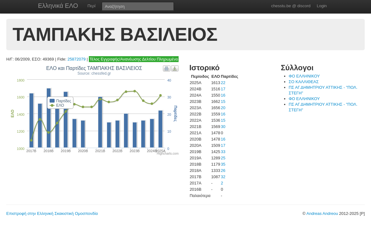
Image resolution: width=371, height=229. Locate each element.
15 (223, 101)
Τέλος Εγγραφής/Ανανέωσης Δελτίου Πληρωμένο (133, 59)
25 (223, 158)
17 (223, 89)
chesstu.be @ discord (290, 5)
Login (322, 5)
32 (223, 176)
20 (223, 107)
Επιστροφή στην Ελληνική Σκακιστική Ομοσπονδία (52, 213)
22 (223, 82)
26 (223, 170)
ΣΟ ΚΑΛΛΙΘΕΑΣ (304, 81)
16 (223, 95)
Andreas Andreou (322, 213)
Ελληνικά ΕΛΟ (58, 5)
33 (223, 151)
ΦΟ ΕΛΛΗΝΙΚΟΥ (304, 76)
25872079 (76, 59)
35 (223, 164)
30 (223, 126)
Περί (91, 5)
